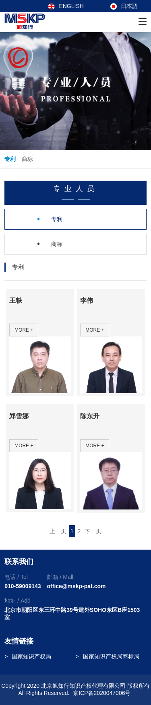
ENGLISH (65, 6)
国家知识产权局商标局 (111, 656)
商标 (27, 159)
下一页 (93, 531)
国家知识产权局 (31, 656)
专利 (10, 159)
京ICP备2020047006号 (101, 693)
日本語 (124, 6)
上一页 (58, 531)
